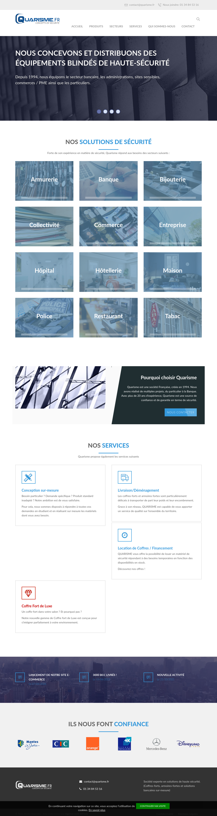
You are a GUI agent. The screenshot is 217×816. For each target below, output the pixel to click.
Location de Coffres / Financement (145, 547)
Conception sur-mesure (40, 490)
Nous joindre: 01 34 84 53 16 (178, 5)
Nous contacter (180, 412)
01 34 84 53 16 (90, 785)
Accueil (77, 26)
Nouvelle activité (170, 672)
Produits (96, 26)
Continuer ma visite (153, 806)
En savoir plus (97, 810)
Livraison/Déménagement (138, 490)
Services (135, 26)
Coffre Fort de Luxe (37, 604)
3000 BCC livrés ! (105, 672)
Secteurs (116, 26)
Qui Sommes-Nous (161, 26)
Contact (188, 26)
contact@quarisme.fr (140, 5)
